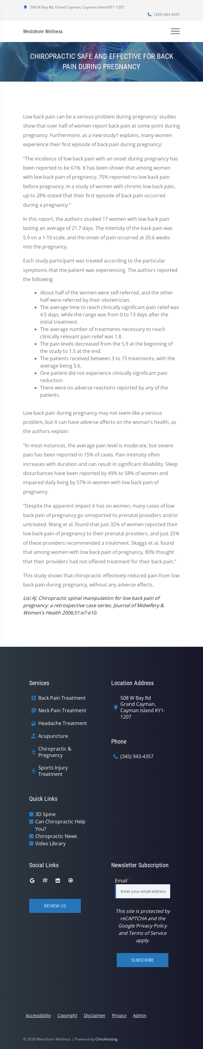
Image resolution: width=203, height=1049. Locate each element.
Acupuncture (53, 736)
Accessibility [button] (38, 1015)
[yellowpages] (45, 880)
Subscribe (142, 960)
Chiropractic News (56, 836)
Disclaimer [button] (94, 1015)
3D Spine (45, 814)
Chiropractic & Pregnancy (54, 752)
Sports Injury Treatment (53, 771)
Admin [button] (139, 1015)
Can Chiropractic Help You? (60, 825)
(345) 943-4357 (163, 14)
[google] (32, 880)
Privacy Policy (151, 925)
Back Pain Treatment (62, 698)
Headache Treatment (62, 723)
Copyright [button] (67, 1015)
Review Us (55, 906)
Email (123, 880)
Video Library (50, 843)
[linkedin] (58, 880)
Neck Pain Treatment (62, 710)
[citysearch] (70, 880)
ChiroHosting (106, 1039)
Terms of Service (148, 933)
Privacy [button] (119, 1015)
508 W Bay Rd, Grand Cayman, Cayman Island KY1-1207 (73, 7)
